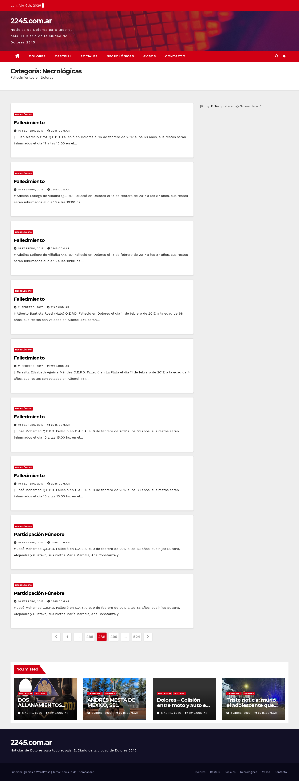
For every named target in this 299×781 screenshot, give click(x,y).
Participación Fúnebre (39, 534)
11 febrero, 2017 (31, 307)
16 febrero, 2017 (31, 130)
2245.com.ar (31, 20)
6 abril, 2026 (32, 712)
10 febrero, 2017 (31, 424)
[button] (276, 56)
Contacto (175, 56)
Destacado (25, 693)
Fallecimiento (29, 122)
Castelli (63, 56)
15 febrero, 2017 (31, 189)
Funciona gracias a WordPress (31, 772)
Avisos (149, 56)
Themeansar (85, 772)
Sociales (88, 56)
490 (113, 636)
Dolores (37, 56)
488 (89, 636)
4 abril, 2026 (241, 712)
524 (136, 636)
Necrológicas (120, 56)
